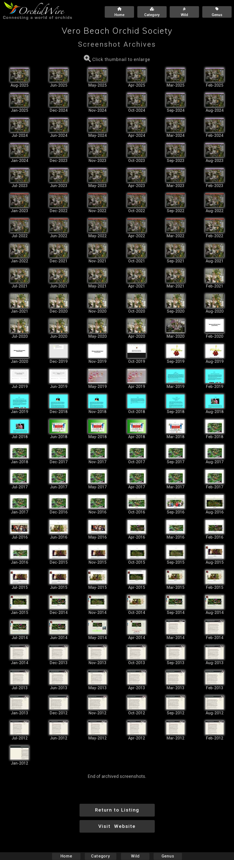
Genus (168, 856)
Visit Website (117, 826)
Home (66, 856)
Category (100, 856)
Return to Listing (117, 810)
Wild (135, 856)
